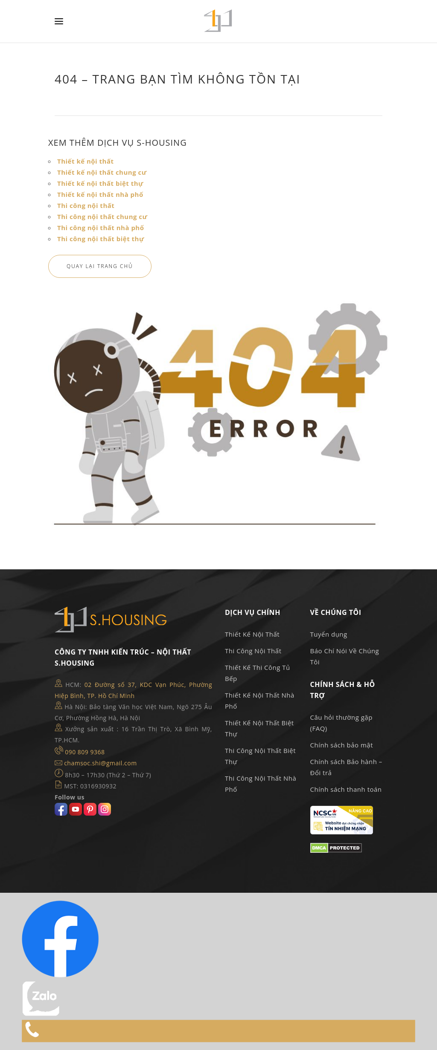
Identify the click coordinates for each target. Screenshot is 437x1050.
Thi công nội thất (85, 205)
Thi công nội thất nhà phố (100, 227)
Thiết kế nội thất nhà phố (100, 194)
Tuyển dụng (328, 634)
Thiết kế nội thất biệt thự (100, 183)
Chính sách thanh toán (346, 789)
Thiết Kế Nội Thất (252, 634)
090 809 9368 (85, 752)
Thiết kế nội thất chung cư (102, 172)
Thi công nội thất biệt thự (100, 238)
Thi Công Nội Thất (253, 650)
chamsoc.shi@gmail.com (100, 763)
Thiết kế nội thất (85, 161)
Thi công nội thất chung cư (102, 216)
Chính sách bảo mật (341, 745)
